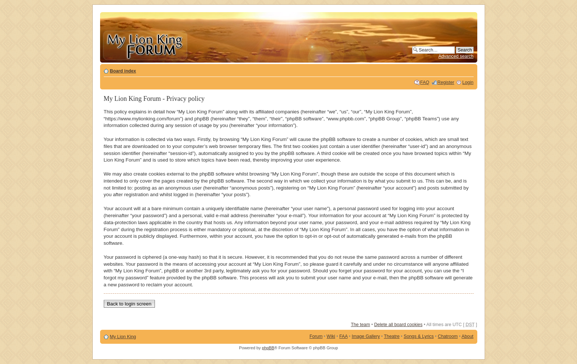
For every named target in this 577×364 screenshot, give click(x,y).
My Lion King (123, 336)
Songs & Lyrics (419, 336)
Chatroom (448, 336)
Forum (316, 336)
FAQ (424, 82)
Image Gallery (366, 336)
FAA (343, 336)
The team (360, 324)
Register (446, 82)
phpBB (268, 348)
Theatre (391, 336)
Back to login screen (129, 304)
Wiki (331, 336)
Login (467, 82)
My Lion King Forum (145, 45)
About (467, 336)
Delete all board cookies (398, 324)
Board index (123, 71)
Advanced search (455, 56)
